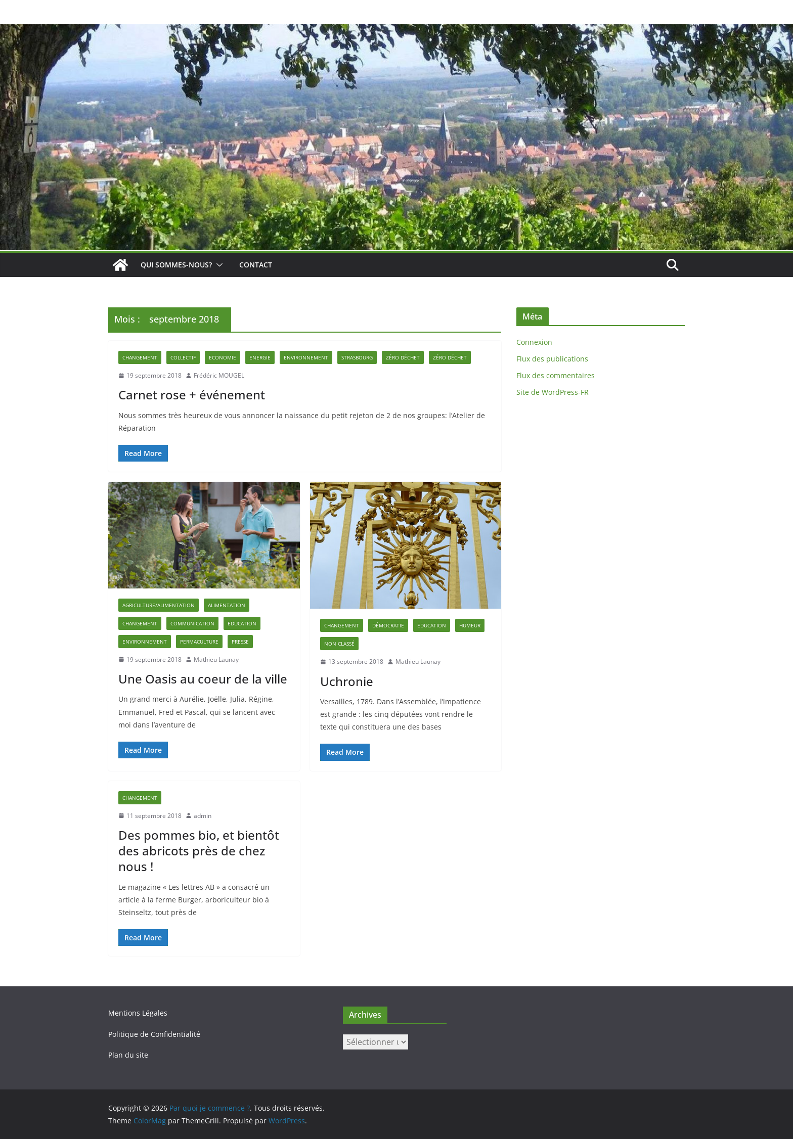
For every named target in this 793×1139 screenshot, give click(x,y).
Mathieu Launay (216, 659)
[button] (217, 265)
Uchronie (346, 681)
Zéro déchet (403, 357)
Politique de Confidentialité (154, 1034)
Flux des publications (552, 358)
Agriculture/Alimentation (158, 605)
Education (242, 623)
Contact (255, 264)
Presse (240, 641)
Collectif (183, 357)
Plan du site (128, 1055)
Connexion (534, 342)
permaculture (199, 641)
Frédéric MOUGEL (219, 375)
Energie (260, 357)
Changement (139, 357)
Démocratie (388, 625)
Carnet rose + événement (191, 394)
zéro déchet (450, 357)
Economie (222, 357)
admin (202, 815)
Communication (192, 623)
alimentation (226, 605)
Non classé (339, 643)
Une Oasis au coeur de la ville (202, 678)
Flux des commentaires (555, 375)
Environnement (306, 357)
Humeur (469, 625)
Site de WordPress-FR (552, 392)
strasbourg (357, 357)
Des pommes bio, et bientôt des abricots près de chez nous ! (198, 851)
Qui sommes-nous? (176, 264)
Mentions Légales (137, 1013)
